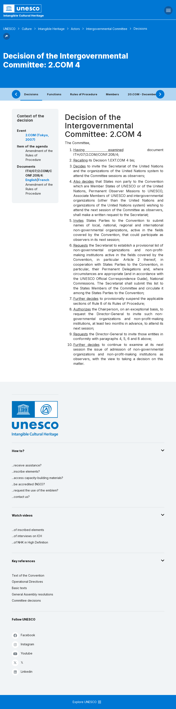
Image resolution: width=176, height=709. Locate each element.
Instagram (23, 644)
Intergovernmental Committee (106, 29)
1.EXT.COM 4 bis (121, 160)
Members (112, 94)
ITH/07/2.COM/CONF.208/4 (95, 154)
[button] (6, 38)
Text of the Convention (28, 575)
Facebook (23, 635)
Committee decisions (26, 600)
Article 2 (131, 259)
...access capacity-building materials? (37, 478)
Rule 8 (97, 303)
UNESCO (9, 29)
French (43, 180)
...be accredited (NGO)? (28, 484)
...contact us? (21, 496)
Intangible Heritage (51, 29)
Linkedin (22, 671)
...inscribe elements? (26, 471)
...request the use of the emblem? (35, 490)
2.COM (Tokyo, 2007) (37, 137)
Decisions (31, 94)
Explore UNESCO (87, 702)
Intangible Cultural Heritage (23, 15)
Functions (54, 94)
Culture (27, 29)
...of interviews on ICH (27, 536)
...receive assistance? (27, 465)
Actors (75, 29)
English (31, 180)
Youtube (22, 653)
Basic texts (19, 588)
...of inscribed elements (28, 530)
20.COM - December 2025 (146, 94)
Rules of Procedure (83, 94)
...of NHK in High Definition (30, 542)
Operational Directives (27, 581)
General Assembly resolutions (32, 594)
